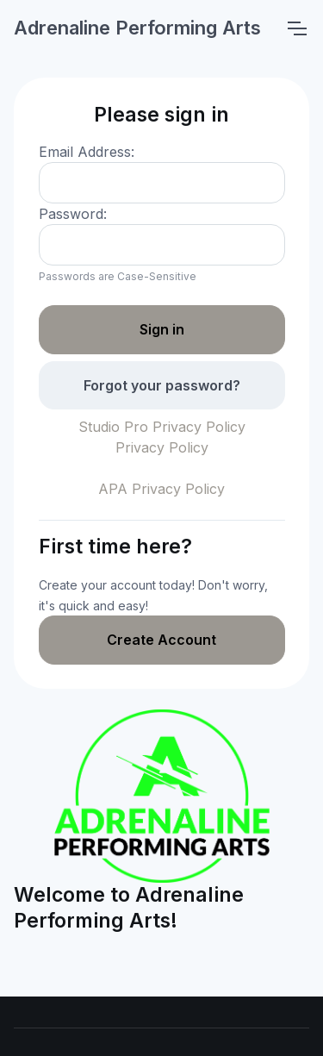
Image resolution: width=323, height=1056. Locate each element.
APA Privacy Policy (161, 488)
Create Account (161, 639)
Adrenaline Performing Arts (137, 27)
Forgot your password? (162, 385)
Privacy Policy (161, 447)
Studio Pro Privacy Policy (161, 426)
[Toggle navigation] (296, 28)
